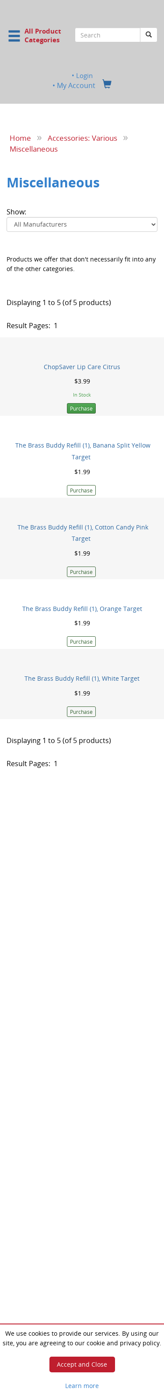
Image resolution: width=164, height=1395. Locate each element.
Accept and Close (82, 1364)
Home (20, 137)
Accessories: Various (82, 137)
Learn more (82, 1385)
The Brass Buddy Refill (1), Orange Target (82, 608)
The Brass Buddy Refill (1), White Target (82, 678)
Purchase (81, 408)
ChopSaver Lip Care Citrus (82, 367)
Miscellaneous (34, 148)
